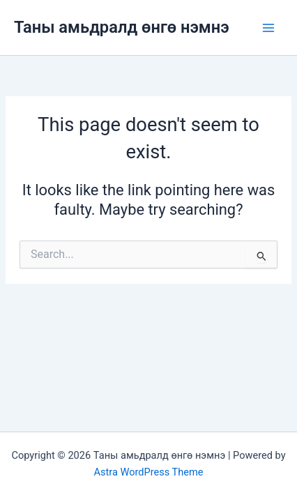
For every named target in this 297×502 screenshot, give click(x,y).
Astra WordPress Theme (148, 472)
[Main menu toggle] (268, 28)
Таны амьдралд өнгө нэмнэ (121, 27)
